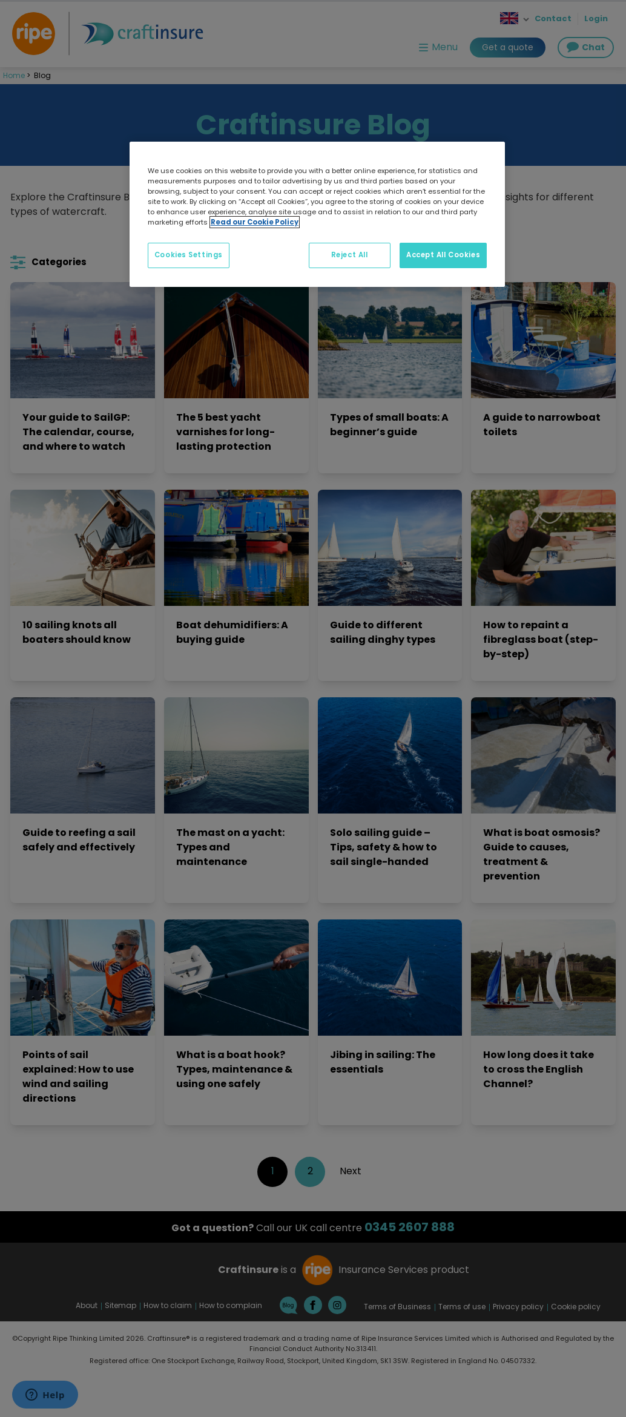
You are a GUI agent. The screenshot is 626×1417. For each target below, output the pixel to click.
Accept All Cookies (443, 255)
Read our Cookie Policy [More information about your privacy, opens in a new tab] (254, 222)
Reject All (349, 255)
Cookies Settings (188, 255)
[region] (317, 214)
